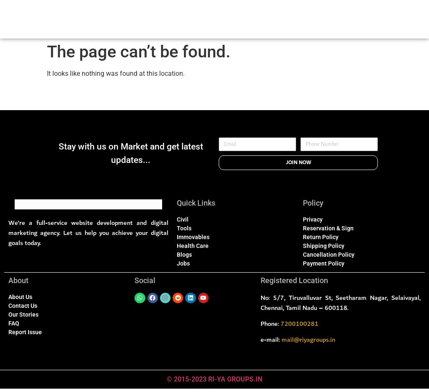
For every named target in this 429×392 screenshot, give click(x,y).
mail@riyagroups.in (308, 343)
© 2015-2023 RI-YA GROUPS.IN (214, 383)
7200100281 (299, 327)
